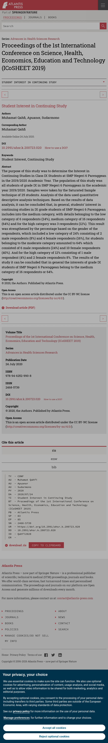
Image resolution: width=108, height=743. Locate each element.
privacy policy (21, 711)
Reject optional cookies (54, 736)
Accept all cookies (54, 727)
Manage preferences (17, 717)
